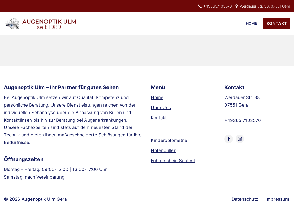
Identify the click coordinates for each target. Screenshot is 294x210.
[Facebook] (228, 139)
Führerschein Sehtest (173, 160)
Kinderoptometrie (169, 140)
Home (251, 23)
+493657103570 (217, 6)
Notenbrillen (163, 150)
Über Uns (161, 107)
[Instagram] (240, 139)
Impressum (277, 199)
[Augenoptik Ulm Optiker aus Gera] (41, 23)
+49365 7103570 (242, 120)
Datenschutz (245, 199)
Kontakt (276, 23)
